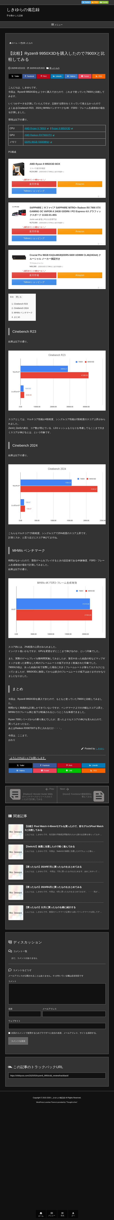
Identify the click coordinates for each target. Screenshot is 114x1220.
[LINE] (69, 770)
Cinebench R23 (20, 304)
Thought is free (71, 1102)
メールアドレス (49, 1009)
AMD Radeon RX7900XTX (38, 135)
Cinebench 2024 (20, 308)
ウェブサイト (14, 1021)
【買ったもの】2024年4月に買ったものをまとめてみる (53, 887)
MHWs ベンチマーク (22, 312)
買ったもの (28, 43)
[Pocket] (85, 76)
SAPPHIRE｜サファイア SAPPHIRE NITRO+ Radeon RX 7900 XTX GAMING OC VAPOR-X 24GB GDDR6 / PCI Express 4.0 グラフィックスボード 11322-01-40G (65, 211)
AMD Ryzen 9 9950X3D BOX (45, 164)
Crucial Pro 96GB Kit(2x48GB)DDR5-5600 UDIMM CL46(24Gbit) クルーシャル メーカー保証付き (65, 257)
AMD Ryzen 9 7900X (35, 128)
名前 (10, 1009)
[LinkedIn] (57, 76)
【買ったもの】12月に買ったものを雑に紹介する (50, 907)
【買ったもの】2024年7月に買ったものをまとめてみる (53, 867)
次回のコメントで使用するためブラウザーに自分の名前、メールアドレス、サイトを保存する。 (54, 1033)
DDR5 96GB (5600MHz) (36, 142)
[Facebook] (29, 76)
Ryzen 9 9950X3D (61, 128)
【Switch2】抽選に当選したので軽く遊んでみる (50, 846)
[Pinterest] (43, 76)
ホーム (14, 43)
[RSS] (98, 76)
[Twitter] (15, 76)
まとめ (16, 317)
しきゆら (100, 748)
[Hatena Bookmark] (71, 76)
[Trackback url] (57, 1075)
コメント (12, 981)
